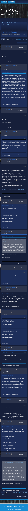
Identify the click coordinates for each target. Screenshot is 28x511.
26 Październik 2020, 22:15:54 (7, 236)
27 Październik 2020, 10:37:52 (7, 317)
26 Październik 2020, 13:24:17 (7, 72)
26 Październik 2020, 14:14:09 (7, 114)
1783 (14, 39)
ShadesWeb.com (17, 509)
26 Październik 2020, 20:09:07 (7, 165)
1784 (17, 39)
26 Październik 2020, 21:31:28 (7, 205)
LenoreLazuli (9, 267)
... (12, 39)
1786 (23, 39)
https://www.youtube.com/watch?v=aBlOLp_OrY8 (13, 189)
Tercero (8, 46)
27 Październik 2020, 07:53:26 (7, 293)
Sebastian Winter (11, 65)
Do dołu (3, 39)
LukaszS (8, 399)
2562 (3, 41)
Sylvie (21, 26)
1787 (26, 39)
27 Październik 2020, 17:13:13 (7, 458)
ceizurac (8, 200)
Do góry (3, 492)
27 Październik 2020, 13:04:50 (7, 375)
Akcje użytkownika (22, 496)
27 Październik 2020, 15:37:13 (7, 426)
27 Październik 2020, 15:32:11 (7, 404)
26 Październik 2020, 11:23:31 (7, 51)
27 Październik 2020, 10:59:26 (7, 352)
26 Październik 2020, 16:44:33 (7, 138)
